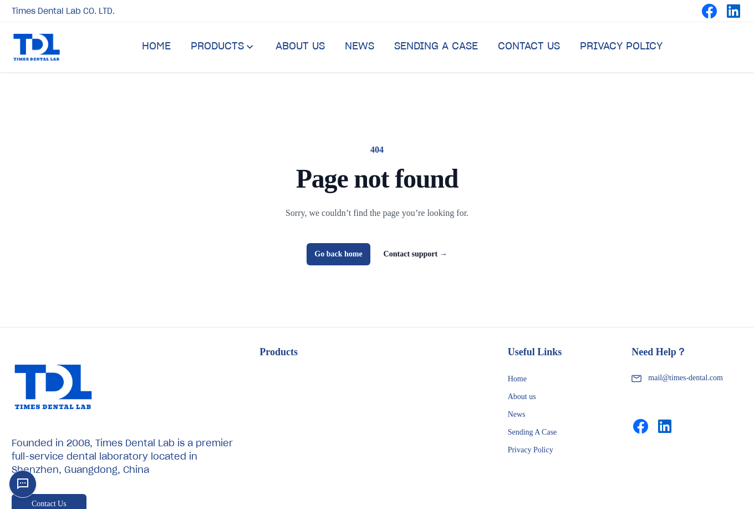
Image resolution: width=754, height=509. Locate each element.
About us (522, 396)
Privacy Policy (530, 450)
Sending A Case (532, 432)
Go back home (338, 254)
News (517, 414)
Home (517, 379)
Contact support (415, 254)
